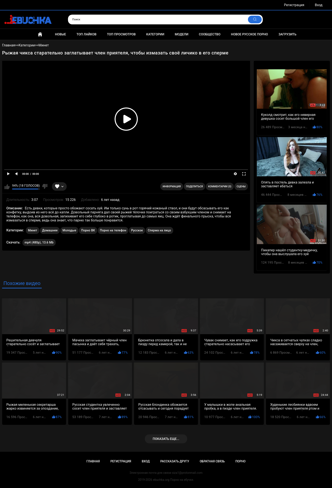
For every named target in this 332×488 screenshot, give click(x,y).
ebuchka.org (161, 479)
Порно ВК (88, 230)
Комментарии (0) (219, 186)
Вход (318, 5)
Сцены (241, 186)
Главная (40, 34)
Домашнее (50, 230)
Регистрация (294, 5)
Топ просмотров (121, 34)
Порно (240, 461)
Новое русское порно (249, 34)
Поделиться (194, 186)
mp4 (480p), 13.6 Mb (39, 242)
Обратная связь (212, 461)
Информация (172, 186)
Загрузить (287, 34)
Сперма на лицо (159, 230)
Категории (155, 34)
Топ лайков (86, 34)
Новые (60, 34)
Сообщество (209, 34)
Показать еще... (166, 439)
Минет (32, 230)
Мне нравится (7, 186)
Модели (181, 34)
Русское (137, 230)
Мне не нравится (45, 186)
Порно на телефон (113, 230)
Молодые (69, 230)
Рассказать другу (174, 461)
